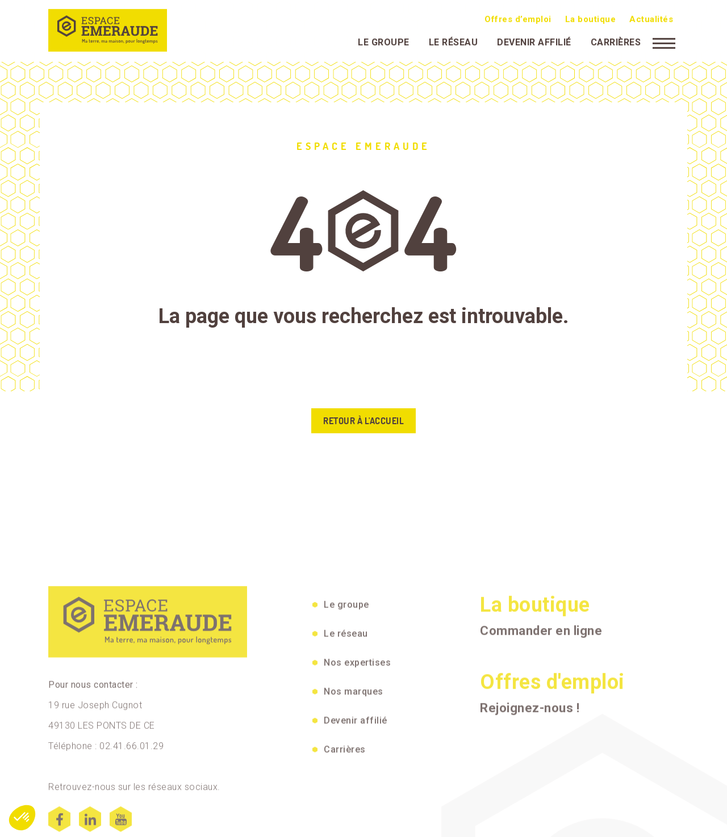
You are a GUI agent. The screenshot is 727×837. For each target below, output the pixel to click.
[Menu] (664, 41)
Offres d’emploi (517, 17)
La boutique (590, 17)
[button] (22, 817)
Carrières (616, 40)
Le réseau (453, 40)
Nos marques (353, 770)
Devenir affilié (534, 40)
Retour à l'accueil (363, 420)
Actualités (651, 17)
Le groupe (384, 40)
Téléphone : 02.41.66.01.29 (106, 824)
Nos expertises (357, 741)
